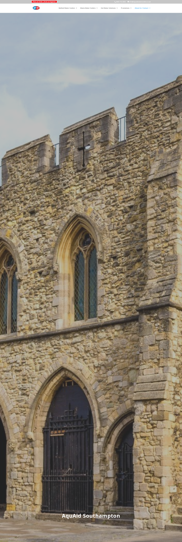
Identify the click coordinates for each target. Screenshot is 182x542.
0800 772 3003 (121, 2)
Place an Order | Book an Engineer (44, 2)
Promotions (125, 8)
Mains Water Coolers (88, 8)
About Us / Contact (141, 8)
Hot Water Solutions (108, 8)
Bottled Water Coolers (67, 8)
